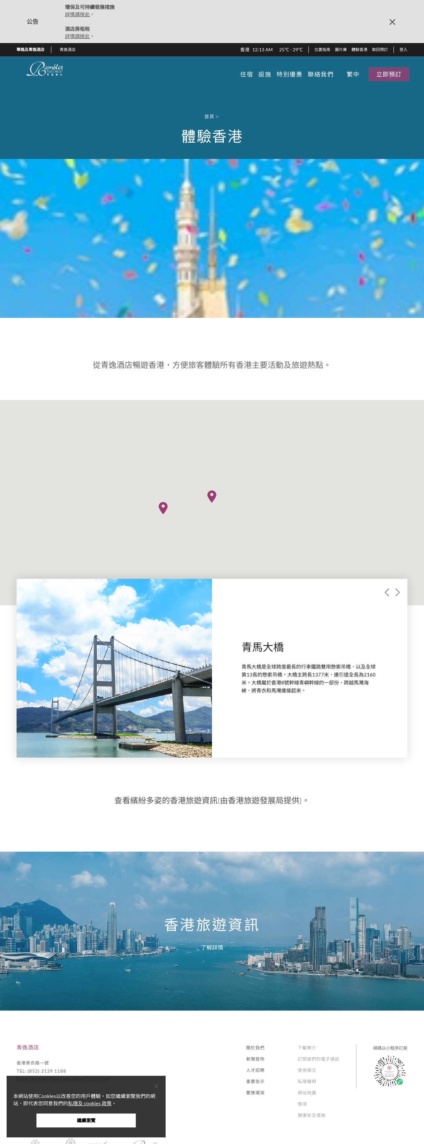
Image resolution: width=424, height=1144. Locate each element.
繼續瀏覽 (86, 1120)
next (397, 592)
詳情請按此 (77, 14)
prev (387, 592)
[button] (70, 49)
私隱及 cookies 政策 (90, 1103)
